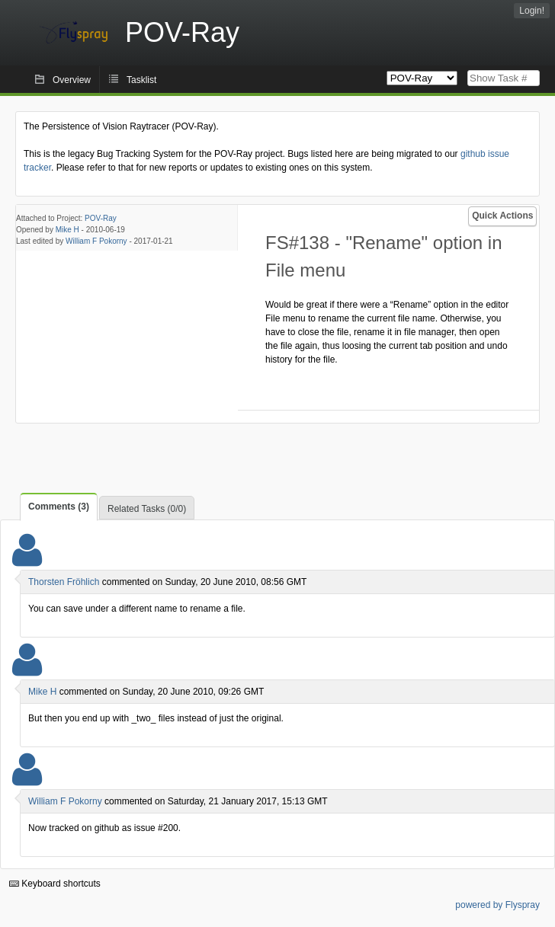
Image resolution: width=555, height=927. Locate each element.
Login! (531, 10)
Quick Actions (502, 215)
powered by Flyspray (497, 905)
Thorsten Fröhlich (63, 582)
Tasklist (141, 80)
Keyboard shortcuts (55, 883)
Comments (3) (58, 506)
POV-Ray (101, 218)
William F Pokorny (96, 241)
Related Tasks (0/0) (146, 508)
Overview (72, 80)
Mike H (67, 229)
